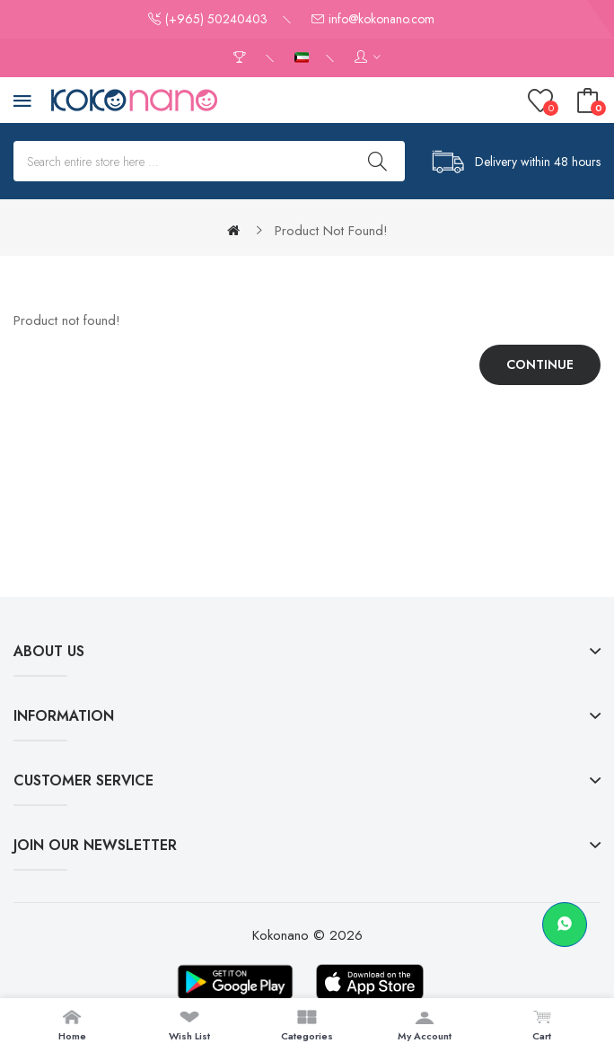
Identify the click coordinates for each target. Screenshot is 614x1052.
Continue (540, 364)
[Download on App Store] (369, 982)
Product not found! (331, 231)
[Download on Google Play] (235, 982)
